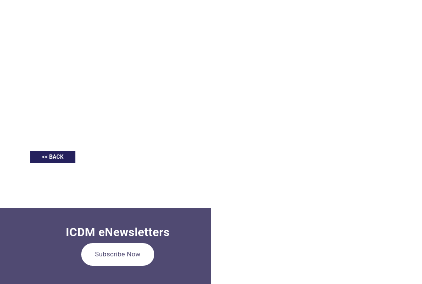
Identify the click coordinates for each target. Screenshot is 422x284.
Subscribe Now (117, 254)
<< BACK (53, 157)
